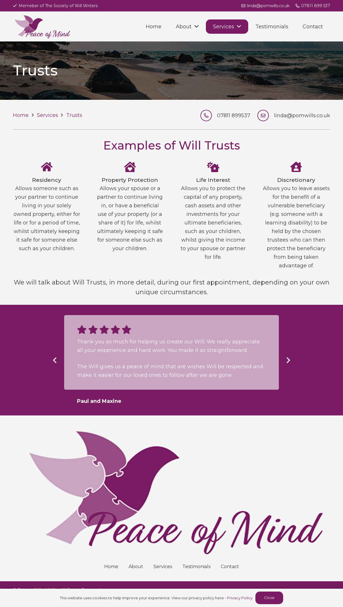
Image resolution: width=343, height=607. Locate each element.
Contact (230, 566)
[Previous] (55, 360)
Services (162, 566)
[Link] (41, 26)
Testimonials (196, 566)
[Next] (288, 360)
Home (111, 566)
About (136, 566)
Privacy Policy (240, 598)
